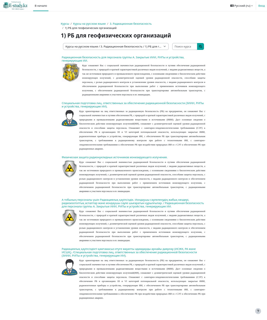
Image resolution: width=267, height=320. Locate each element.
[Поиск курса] (185, 46)
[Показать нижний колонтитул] (258, 311)
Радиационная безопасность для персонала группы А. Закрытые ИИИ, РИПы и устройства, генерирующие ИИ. (123, 58)
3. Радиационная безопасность (131, 23)
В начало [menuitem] (41, 5)
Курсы (65, 23)
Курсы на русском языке (89, 23)
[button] (241, 5)
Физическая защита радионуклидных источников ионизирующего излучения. (114, 157)
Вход (261, 5)
